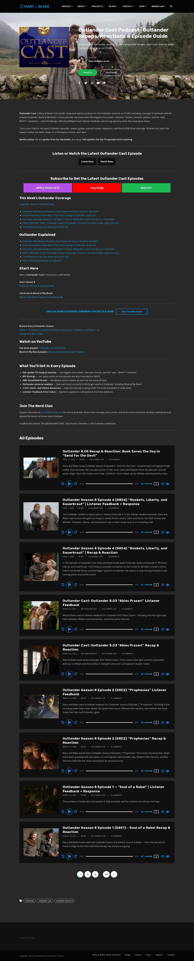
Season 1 (92, 329)
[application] (110, 483)
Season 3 (69, 329)
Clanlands (24, 333)
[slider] (148, 486)
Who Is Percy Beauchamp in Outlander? (42, 260)
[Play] (69, 483)
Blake (82, 459)
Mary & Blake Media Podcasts (106, 954)
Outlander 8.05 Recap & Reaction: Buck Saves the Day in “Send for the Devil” (61, 211)
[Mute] (142, 484)
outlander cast (45, 900)
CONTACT (127, 6)
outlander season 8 (64, 900)
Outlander (29, 900)
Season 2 (81, 329)
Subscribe (111, 72)
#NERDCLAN (158, 6)
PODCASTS (97, 6)
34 (106, 874)
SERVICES (66, 6)
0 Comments (114, 459)
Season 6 (35, 329)
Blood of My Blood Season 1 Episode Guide (41, 297)
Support (159, 954)
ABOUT (81, 6)
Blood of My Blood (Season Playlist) (66, 351)
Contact (171, 954)
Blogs (128, 954)
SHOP (142, 6)
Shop (148, 954)
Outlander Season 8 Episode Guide (36, 204)
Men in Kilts (37, 333)
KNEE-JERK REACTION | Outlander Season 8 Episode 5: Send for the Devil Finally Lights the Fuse (71, 223)
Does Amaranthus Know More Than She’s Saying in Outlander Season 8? (59, 215)
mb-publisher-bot (89, 609)
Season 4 (58, 329)
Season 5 (46, 329)
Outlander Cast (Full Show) (52, 347)
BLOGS (112, 6)
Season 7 (24, 329)
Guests (138, 954)
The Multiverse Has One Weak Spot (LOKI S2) (45, 226)
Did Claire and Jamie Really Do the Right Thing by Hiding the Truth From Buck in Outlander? (69, 219)
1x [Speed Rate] (156, 483)
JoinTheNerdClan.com (52, 412)
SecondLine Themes (55, 956)
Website (88, 72)
